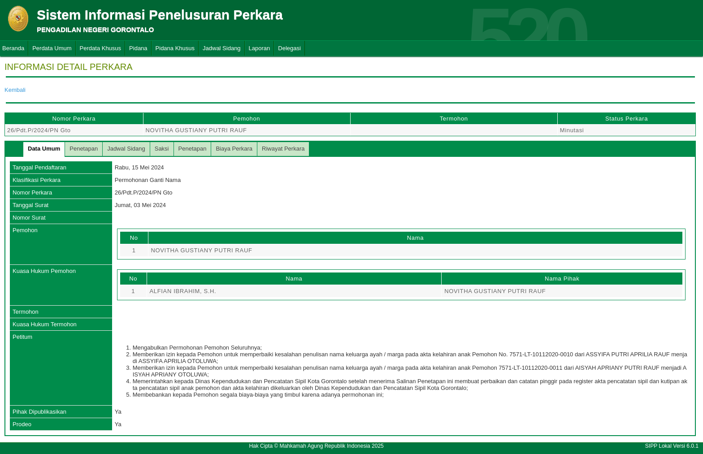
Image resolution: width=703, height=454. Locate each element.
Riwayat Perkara (283, 148)
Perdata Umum (51, 48)
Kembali (15, 89)
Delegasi (289, 48)
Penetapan (83, 148)
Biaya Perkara (234, 148)
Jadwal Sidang (222, 48)
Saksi (162, 148)
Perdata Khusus (101, 48)
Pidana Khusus (175, 48)
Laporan (259, 48)
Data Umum (44, 148)
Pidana (138, 48)
